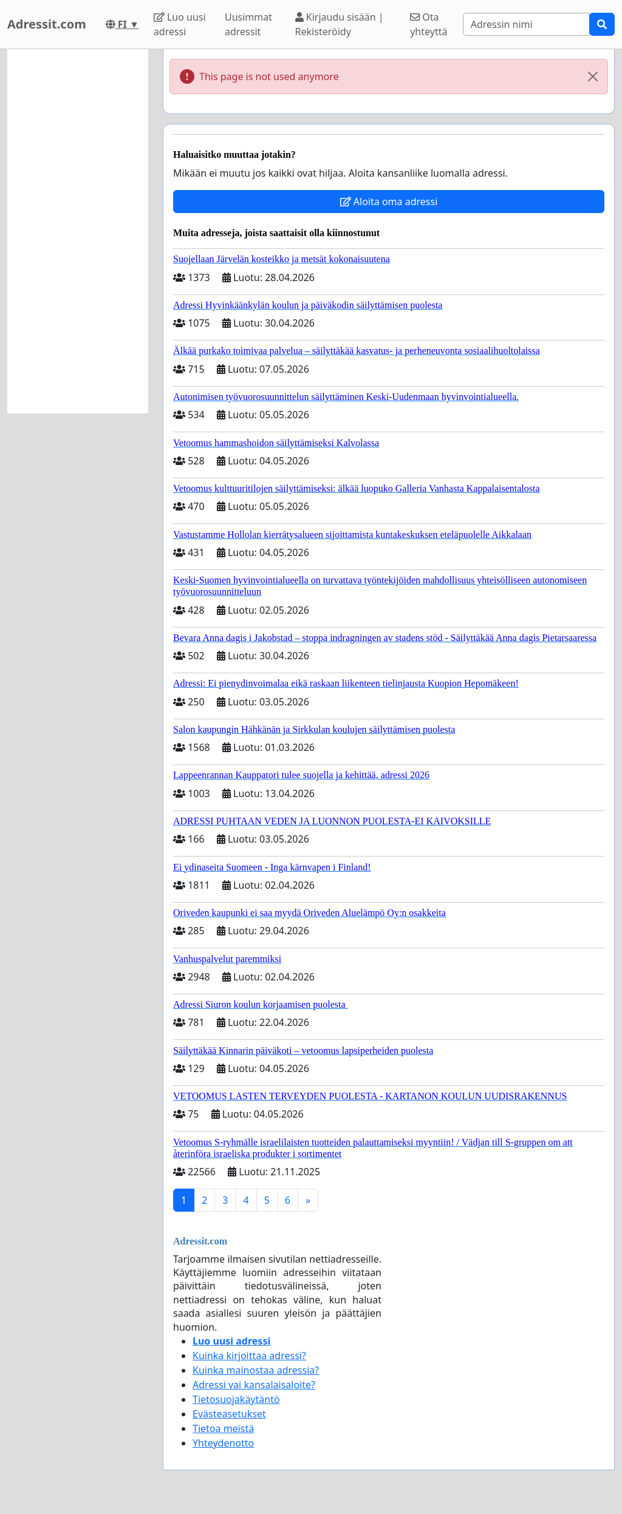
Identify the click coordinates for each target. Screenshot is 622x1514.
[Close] (592, 76)
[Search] (526, 24)
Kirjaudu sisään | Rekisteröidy (339, 24)
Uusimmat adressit (248, 24)
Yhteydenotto (223, 1443)
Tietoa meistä (223, 1428)
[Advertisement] (77, 231)
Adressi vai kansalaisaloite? (254, 1384)
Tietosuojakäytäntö (236, 1399)
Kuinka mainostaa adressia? (256, 1370)
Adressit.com (46, 24)
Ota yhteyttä (428, 24)
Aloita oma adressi (389, 201)
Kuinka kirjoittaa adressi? (249, 1355)
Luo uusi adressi (180, 24)
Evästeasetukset (229, 1414)
